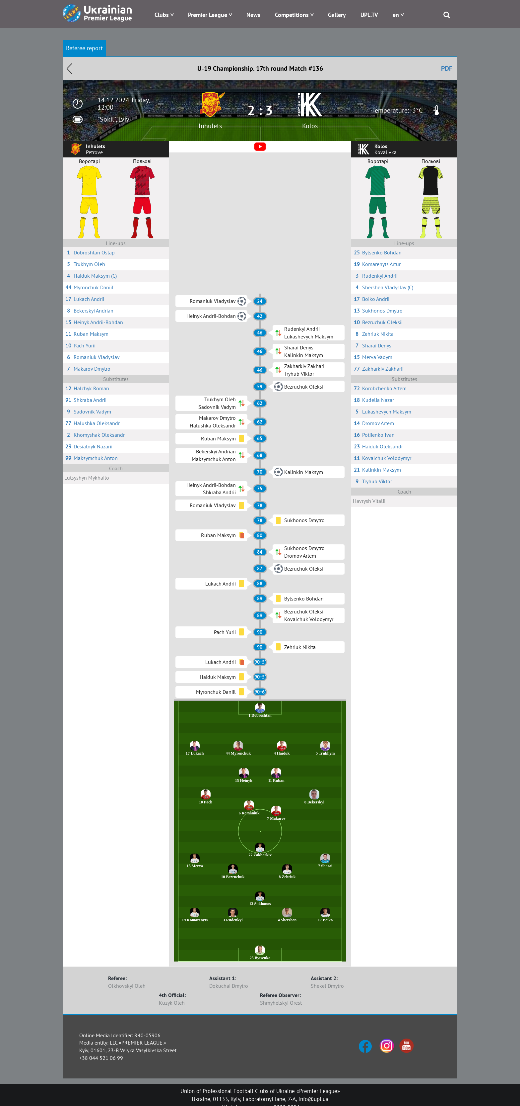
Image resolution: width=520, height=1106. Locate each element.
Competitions (292, 15)
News (253, 15)
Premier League (207, 15)
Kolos (310, 126)
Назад (69, 68)
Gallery (337, 15)
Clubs (162, 15)
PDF (446, 68)
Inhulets (210, 126)
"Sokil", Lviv (113, 119)
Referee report (84, 48)
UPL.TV (369, 15)
